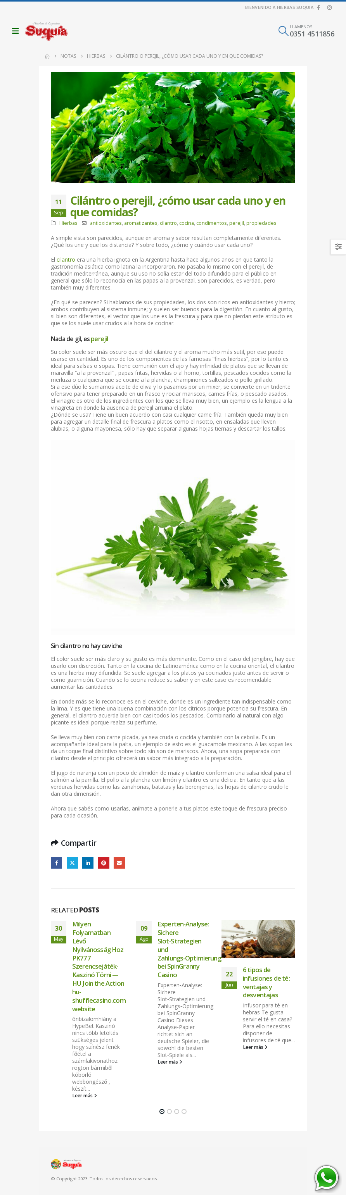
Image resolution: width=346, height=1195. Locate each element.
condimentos (211, 223)
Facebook (56, 862)
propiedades (261, 223)
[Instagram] (329, 7)
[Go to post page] (258, 939)
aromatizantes (140, 223)
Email (119, 862)
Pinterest (103, 862)
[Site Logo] (46, 31)
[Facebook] (318, 7)
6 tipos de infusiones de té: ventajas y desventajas (266, 982)
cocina (186, 223)
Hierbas (68, 223)
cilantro (168, 223)
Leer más (84, 1095)
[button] (17, 31)
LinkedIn (87, 862)
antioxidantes (106, 223)
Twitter (72, 862)
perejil (236, 223)
